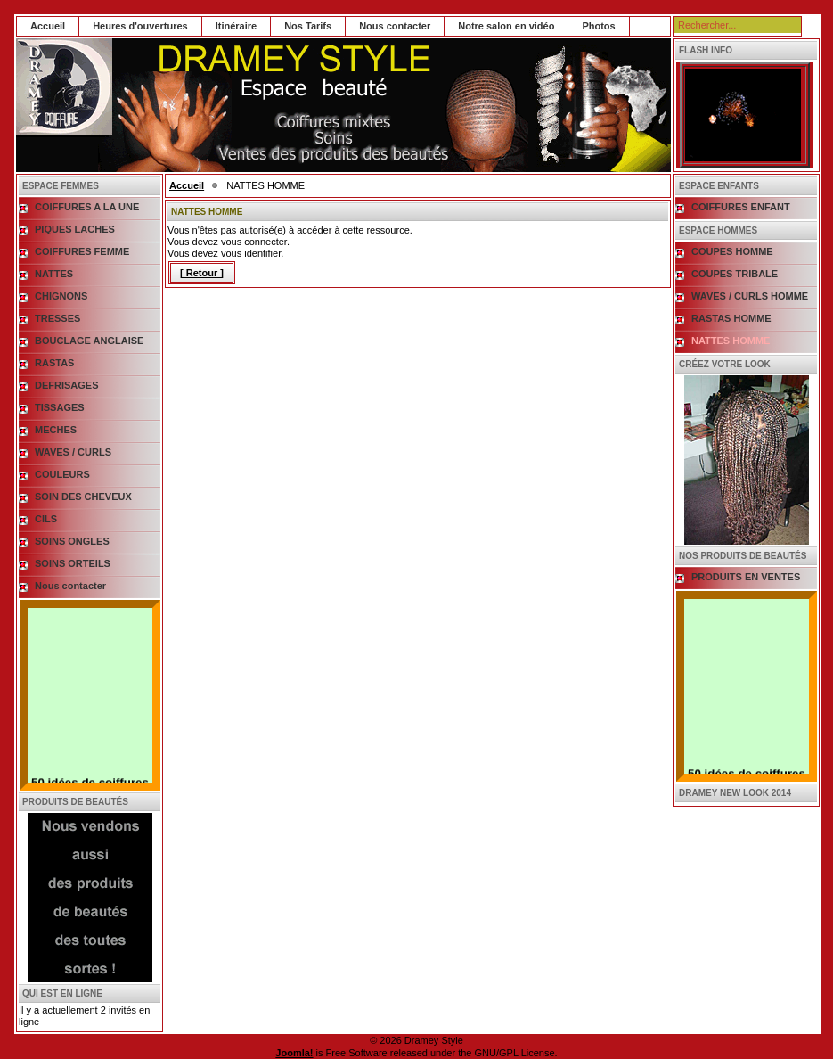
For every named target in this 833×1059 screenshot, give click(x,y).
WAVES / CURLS (73, 452)
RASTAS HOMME (731, 318)
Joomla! (294, 1052)
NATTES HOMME (730, 340)
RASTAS (54, 362)
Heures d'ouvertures (140, 26)
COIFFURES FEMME (82, 251)
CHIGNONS (61, 296)
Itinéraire (236, 26)
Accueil (47, 26)
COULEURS (62, 474)
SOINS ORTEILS (72, 563)
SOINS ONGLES (72, 541)
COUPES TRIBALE (734, 273)
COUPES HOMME (732, 251)
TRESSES (57, 318)
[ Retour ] (202, 272)
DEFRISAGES (67, 385)
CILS (46, 518)
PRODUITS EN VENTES (745, 576)
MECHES (56, 429)
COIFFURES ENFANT (740, 206)
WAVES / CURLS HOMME (749, 296)
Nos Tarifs (307, 26)
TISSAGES (60, 407)
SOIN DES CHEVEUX (83, 496)
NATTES (54, 273)
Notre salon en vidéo (506, 26)
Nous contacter (394, 26)
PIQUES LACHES (75, 229)
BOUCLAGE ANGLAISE (89, 340)
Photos (598, 26)
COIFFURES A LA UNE (87, 206)
